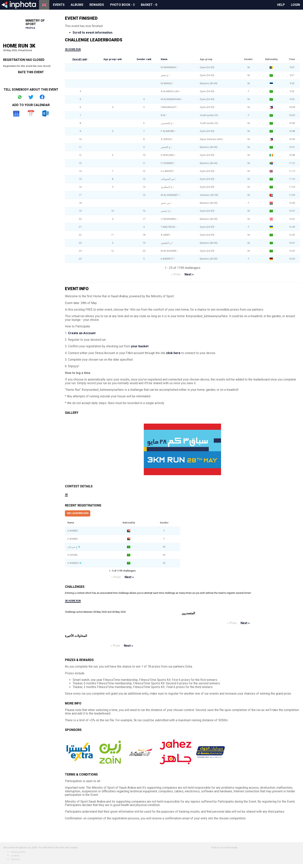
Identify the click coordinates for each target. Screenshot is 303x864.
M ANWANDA (168, 67)
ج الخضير (165, 147)
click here (173, 353)
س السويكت (167, 179)
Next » (189, 274)
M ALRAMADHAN (170, 99)
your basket (139, 346)
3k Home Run (73, 49)
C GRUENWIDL (168, 218)
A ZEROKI (166, 139)
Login (295, 5)
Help (281, 5)
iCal (31, 113)
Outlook (45, 113)
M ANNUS (166, 83)
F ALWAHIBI (167, 131)
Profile (30, 28)
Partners (15, 859)
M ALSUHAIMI (168, 250)
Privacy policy (18, 852)
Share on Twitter (30, 96)
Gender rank (144, 59)
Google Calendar (16, 113)
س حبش (165, 202)
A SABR (165, 234)
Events (59, 5)
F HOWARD (167, 163)
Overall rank (79, 59)
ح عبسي (165, 210)
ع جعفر (164, 75)
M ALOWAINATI (170, 195)
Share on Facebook (42, 96)
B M (163, 115)
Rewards (96, 5)
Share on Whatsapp (19, 96)
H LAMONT (167, 171)
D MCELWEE (167, 155)
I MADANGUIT (168, 107)
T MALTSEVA (168, 226)
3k (66, 494)
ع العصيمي (166, 123)
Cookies (15, 855)
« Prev (176, 274)
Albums (77, 5)
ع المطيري (166, 186)
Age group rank (112, 59)
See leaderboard (78, 513)
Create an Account (81, 333)
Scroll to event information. (93, 32)
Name (164, 59)
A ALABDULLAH (170, 91)
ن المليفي (166, 242)
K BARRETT (167, 258)
